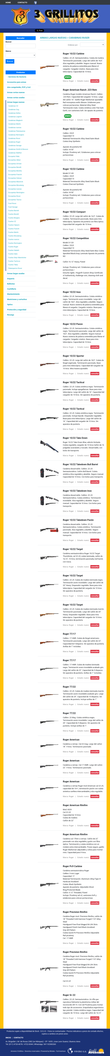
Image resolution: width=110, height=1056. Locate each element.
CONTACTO (22, 2)
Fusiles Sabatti (13, 250)
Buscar (10, 61)
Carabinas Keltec (14, 113)
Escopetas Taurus (14, 200)
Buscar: (9, 42)
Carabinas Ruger (14, 142)
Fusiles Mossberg (14, 236)
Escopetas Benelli (14, 167)
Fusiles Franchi (13, 229)
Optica (9, 304)
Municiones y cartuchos (17, 299)
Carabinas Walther (15, 153)
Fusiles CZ (12, 221)
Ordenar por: (73, 45)
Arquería (10, 279)
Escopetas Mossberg (16, 185)
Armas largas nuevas (15, 102)
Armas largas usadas (15, 273)
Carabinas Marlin (14, 124)
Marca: (8, 51)
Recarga (10, 315)
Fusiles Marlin (13, 232)
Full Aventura (60, 1051)
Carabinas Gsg (13, 109)
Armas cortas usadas (16, 97)
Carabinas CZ (13, 106)
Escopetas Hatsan (15, 178)
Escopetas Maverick (15, 182)
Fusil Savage (12, 207)
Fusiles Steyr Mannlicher (17, 258)
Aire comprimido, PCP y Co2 (19, 87)
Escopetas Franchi (15, 174)
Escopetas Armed (14, 164)
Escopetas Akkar (14, 160)
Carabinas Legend (14, 117)
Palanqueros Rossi (15, 268)
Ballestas (11, 284)
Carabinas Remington (16, 135)
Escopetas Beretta (15, 171)
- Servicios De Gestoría (16, 77)
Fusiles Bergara (14, 218)
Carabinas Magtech (15, 120)
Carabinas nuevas (14, 127)
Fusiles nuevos (13, 239)
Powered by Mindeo (48, 1051)
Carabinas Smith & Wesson (18, 149)
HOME (8, 2)
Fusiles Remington (15, 243)
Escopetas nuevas (15, 189)
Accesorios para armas (16, 82)
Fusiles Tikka (13, 265)
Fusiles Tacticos (14, 261)
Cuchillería (11, 289)
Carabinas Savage (14, 145)
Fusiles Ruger (13, 247)
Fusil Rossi (12, 203)
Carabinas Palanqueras (16, 131)
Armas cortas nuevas (16, 92)
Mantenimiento (13, 294)
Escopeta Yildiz (13, 156)
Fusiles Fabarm (13, 225)
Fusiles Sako (13, 254)
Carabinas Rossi (14, 138)
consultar (95, 81)
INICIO (8, 1038)
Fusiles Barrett (13, 211)
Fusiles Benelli (13, 214)
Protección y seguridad (16, 310)
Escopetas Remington (16, 193)
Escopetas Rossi (14, 196)
